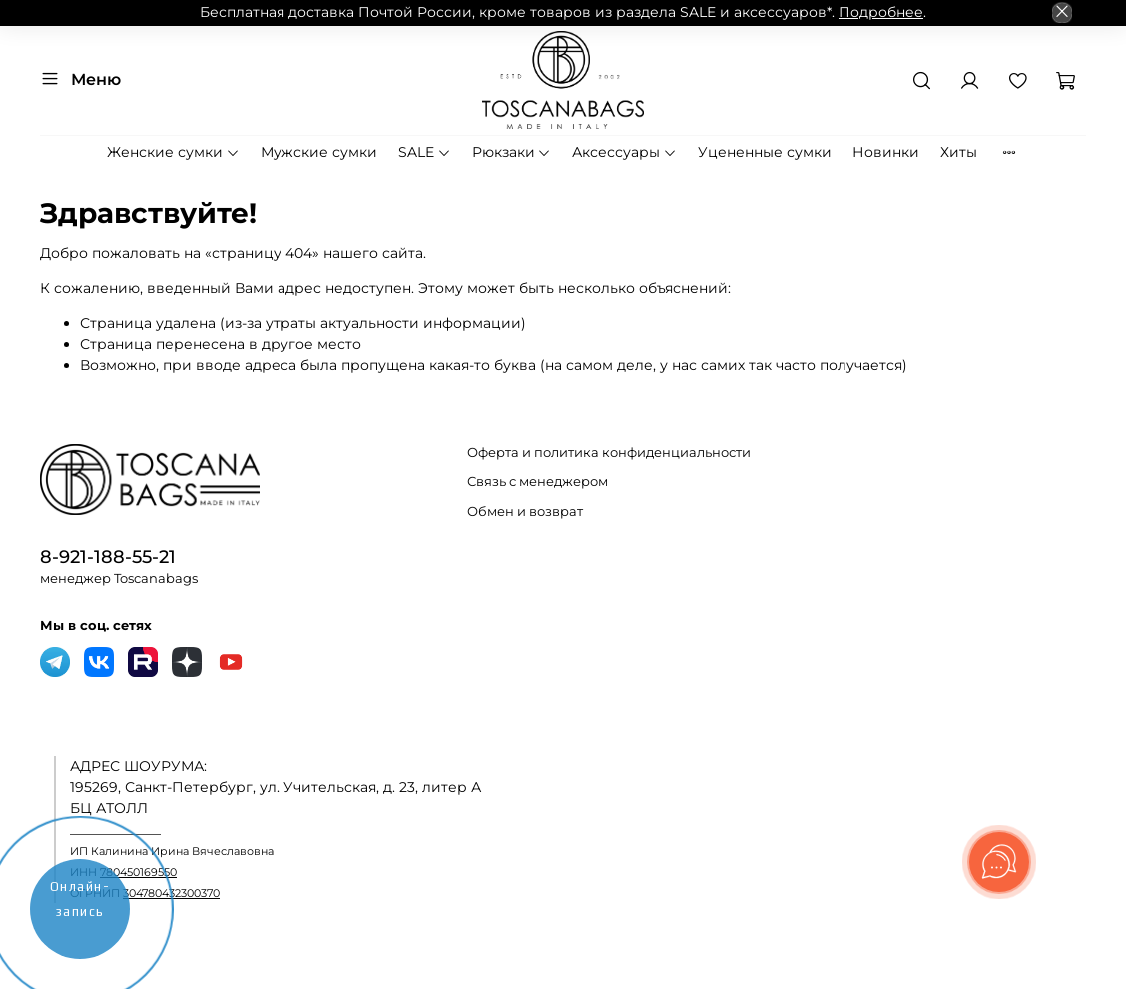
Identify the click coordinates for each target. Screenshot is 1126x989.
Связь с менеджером (537, 481)
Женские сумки (173, 152)
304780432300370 (171, 893)
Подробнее (881, 12)
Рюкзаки (512, 152)
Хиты (958, 152)
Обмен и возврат (525, 511)
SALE (424, 152)
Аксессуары (624, 152)
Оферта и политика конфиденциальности (609, 452)
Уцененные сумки (765, 152)
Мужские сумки (319, 152)
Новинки (885, 152)
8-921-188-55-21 (108, 556)
